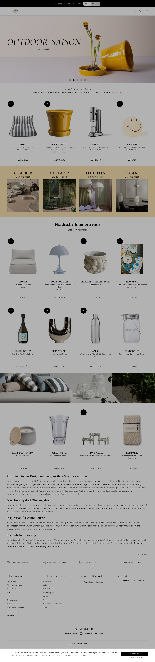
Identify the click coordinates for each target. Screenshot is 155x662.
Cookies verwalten (135, 657)
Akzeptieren (134, 654)
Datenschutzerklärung (82, 655)
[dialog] (77, 655)
